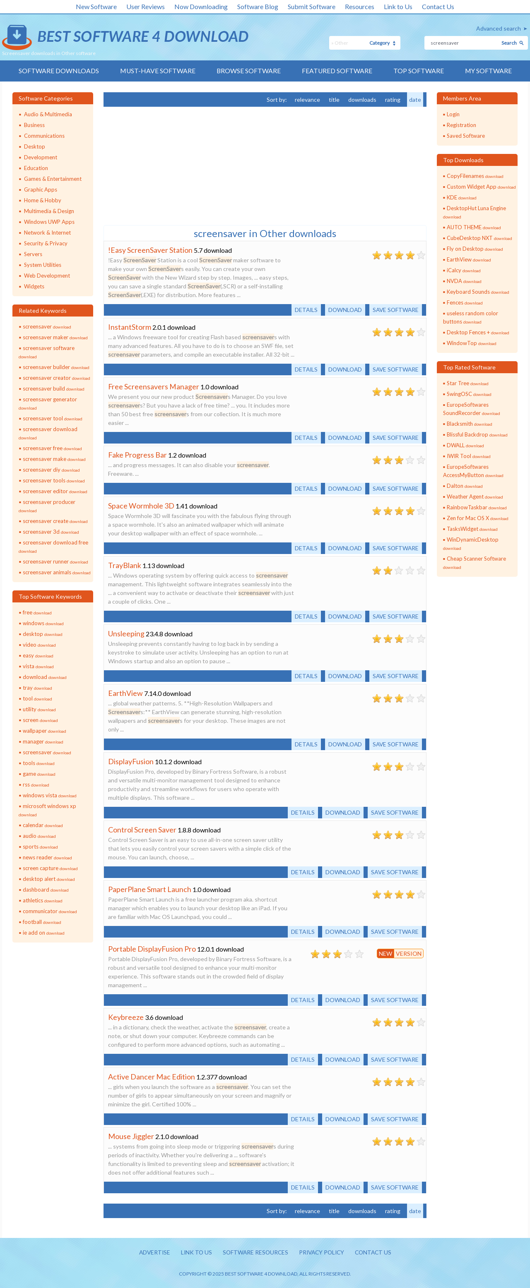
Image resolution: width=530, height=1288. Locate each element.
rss (36, 784)
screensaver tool (52, 418)
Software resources (254, 1252)
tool (37, 698)
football (42, 922)
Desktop (34, 146)
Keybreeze (126, 1017)
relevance (307, 99)
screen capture (50, 868)
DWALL (465, 445)
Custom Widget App (481, 186)
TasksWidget (472, 528)
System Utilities (42, 264)
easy (38, 655)
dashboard (46, 889)
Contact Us (438, 6)
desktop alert (49, 878)
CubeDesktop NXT (479, 238)
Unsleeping (126, 633)
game (39, 773)
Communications (44, 135)
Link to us (194, 1252)
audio (39, 835)
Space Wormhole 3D (141, 505)
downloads (362, 99)
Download (342, 309)
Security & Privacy (45, 243)
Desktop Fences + (478, 332)
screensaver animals (57, 572)
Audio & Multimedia (48, 114)
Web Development (47, 275)
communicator (50, 911)
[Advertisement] (166, 165)
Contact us (376, 1252)
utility (39, 709)
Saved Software (466, 135)
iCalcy (464, 270)
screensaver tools (54, 480)
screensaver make (54, 459)
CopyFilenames (475, 176)
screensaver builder (56, 367)
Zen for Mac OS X (477, 518)
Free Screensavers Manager (154, 386)
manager (43, 741)
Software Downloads (57, 71)
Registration (461, 125)
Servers (33, 254)
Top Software (419, 71)
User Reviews (145, 6)
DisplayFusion (131, 761)
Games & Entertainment (53, 178)
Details (303, 309)
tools (39, 763)
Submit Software (311, 6)
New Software (96, 6)
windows (43, 623)
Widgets (34, 286)
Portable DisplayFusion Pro (152, 948)
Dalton (465, 485)
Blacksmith (469, 423)
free (37, 612)
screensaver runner (55, 561)
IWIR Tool (469, 456)
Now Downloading (201, 6)
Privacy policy (323, 1252)
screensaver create (55, 521)
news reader (47, 857)
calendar (43, 825)
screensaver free (52, 448)
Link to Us (398, 6)
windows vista (50, 795)
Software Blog (257, 6)
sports (40, 846)
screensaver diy (51, 469)
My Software (489, 71)
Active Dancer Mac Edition (151, 1076)
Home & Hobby (42, 200)
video (39, 644)
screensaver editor (55, 491)
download (45, 677)
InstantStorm (129, 326)
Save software (395, 309)
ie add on (44, 932)
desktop (43, 634)
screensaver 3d (51, 531)
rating (392, 99)
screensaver (47, 326)
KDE (462, 197)
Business (34, 125)
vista (38, 666)
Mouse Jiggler (131, 1136)
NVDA (464, 281)
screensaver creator (56, 377)
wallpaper (44, 730)
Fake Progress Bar (137, 454)
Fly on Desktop (475, 248)
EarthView (125, 693)
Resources (359, 6)
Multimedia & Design (49, 211)
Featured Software (337, 71)
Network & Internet (47, 232)
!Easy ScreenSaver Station (150, 249)
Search (509, 43)
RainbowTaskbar (477, 507)
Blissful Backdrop (477, 434)
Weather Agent (475, 496)
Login (453, 114)
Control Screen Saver (142, 829)
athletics (43, 900)
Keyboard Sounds (478, 291)
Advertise (151, 1252)
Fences (465, 302)
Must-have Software (157, 71)
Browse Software (248, 71)
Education (36, 168)
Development (40, 157)
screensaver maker (55, 337)
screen (40, 720)
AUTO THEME (474, 227)
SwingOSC (469, 394)
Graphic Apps (40, 189)
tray (37, 687)
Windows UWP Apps (49, 221)
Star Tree (468, 383)
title (334, 99)
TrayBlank (124, 565)
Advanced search (498, 28)
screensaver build (53, 388)
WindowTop (471, 343)
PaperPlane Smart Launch (149, 889)
